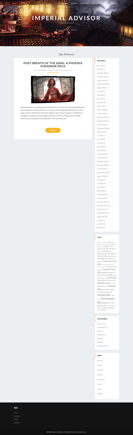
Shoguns (106, 3)
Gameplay (100, 335)
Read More (55, 130)
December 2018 (102, 161)
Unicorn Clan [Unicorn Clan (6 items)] (111, 306)
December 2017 (102, 202)
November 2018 (102, 165)
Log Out (17, 423)
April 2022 (100, 66)
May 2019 (100, 143)
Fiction (99, 331)
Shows (99, 342)
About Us (114, 3)
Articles (74, 3)
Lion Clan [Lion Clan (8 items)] (108, 275)
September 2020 (102, 84)
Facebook (100, 394)
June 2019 (100, 139)
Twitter (99, 389)
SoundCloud (101, 379)
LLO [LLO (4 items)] (114, 275)
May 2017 (100, 228)
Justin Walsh (42, 70)
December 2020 (102, 73)
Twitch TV (100, 370)
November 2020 (102, 77)
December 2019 (102, 117)
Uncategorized (101, 346)
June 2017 (100, 224)
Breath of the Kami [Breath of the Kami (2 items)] (107, 244)
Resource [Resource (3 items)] (112, 283)
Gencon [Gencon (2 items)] (104, 266)
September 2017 (102, 213)
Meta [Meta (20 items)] (112, 277)
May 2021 (100, 69)
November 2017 (102, 205)
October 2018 (101, 169)
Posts (16, 413)
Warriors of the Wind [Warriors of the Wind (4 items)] (103, 308)
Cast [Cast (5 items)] (114, 244)
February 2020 (101, 110)
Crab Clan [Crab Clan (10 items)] (109, 249)
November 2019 (102, 121)
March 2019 (100, 150)
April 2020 (100, 102)
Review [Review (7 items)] (104, 289)
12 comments (66, 70)
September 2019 (102, 128)
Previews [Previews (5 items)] (111, 280)
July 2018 (100, 180)
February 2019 (101, 154)
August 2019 (101, 132)
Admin (16, 419)
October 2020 (101, 80)
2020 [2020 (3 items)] (99, 242)
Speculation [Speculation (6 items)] (107, 292)
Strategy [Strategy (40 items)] (103, 294)
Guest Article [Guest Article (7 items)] (111, 267)
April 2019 (100, 147)
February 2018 (101, 194)
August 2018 (101, 176)
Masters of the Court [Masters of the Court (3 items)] (102, 278)
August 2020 (101, 88)
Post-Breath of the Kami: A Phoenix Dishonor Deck (53, 64)
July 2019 (100, 135)
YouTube (99, 375)
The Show (64, 3)
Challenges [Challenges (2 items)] (100, 246)
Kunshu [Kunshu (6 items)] (100, 275)
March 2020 (100, 106)
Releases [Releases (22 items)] (103, 283)
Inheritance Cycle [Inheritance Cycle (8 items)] (108, 273)
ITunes (99, 384)
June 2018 (100, 183)
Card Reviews (101, 327)
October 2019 (101, 125)
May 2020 (100, 99)
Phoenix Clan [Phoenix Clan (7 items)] (102, 280)
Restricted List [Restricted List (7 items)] (103, 286)
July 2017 (100, 220)
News (99, 338)
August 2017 (101, 217)
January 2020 (101, 113)
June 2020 (100, 95)
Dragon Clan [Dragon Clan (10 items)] (105, 258)
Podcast (17, 416)
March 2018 (100, 191)
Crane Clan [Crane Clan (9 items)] (106, 251)
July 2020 (100, 91)
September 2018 (102, 172)
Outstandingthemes (80, 432)
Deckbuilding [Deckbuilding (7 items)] (102, 254)
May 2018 (100, 187)
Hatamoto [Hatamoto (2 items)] (100, 269)
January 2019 (101, 158)
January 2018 (101, 198)
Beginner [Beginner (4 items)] (110, 242)
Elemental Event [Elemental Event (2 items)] (105, 264)
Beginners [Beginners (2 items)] (100, 244)
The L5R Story (85, 3)
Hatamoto (96, 3)
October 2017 (101, 209)
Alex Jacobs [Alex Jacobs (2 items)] (104, 242)
